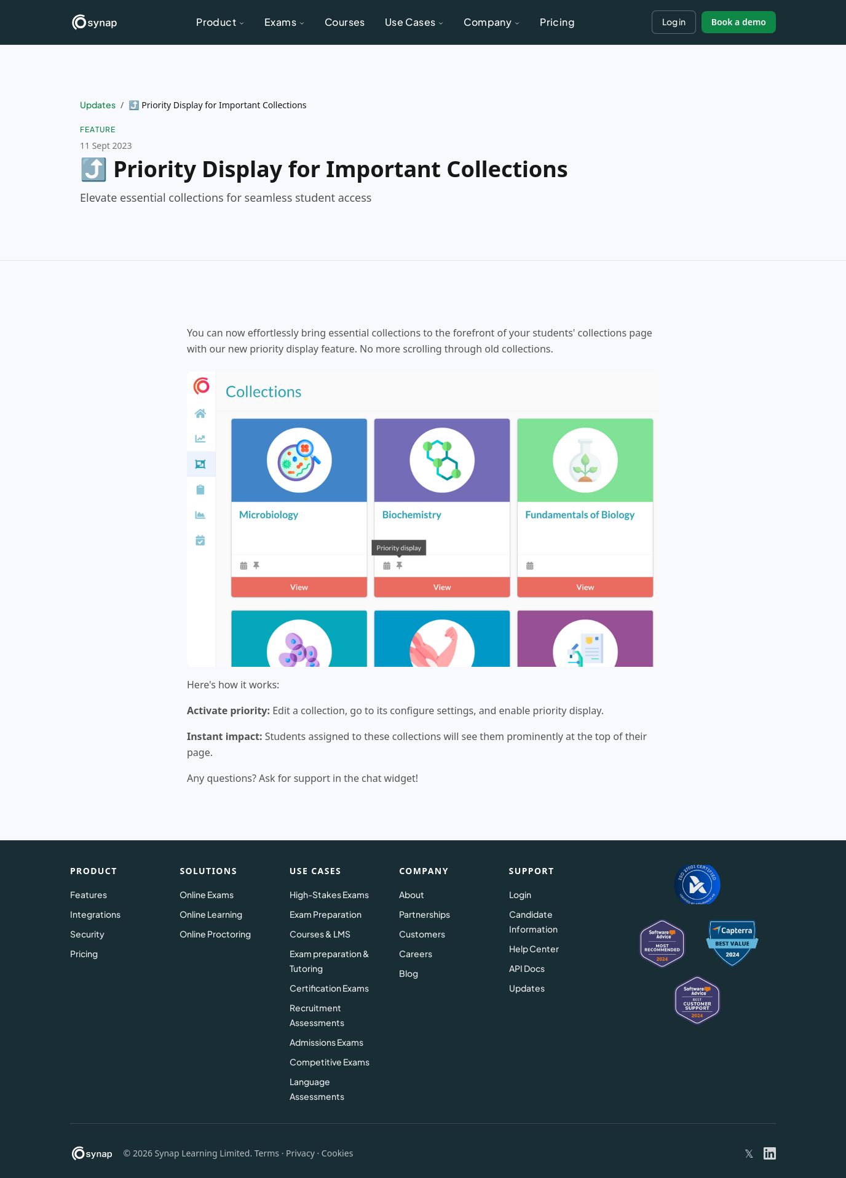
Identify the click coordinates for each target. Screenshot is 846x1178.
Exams (284, 22)
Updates (98, 104)
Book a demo (738, 22)
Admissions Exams (326, 1042)
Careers (415, 953)
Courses (345, 21)
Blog (408, 973)
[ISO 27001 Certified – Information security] (697, 884)
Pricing (557, 21)
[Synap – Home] (94, 22)
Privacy (300, 1153)
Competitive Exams (330, 1061)
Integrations (95, 914)
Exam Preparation (326, 914)
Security (87, 933)
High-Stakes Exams (329, 894)
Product (220, 22)
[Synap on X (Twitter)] (749, 1154)
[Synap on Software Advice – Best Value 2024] (697, 1000)
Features (88, 894)
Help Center (534, 948)
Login (520, 894)
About (411, 894)
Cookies (337, 1153)
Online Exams (207, 894)
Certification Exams (329, 987)
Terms (267, 1153)
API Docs (527, 968)
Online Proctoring (215, 933)
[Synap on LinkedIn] (770, 1153)
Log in (674, 21)
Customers (422, 933)
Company (492, 22)
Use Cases (415, 22)
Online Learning (211, 914)
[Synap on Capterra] (732, 943)
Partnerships (424, 914)
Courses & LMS (320, 933)
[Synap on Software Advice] (662, 943)
